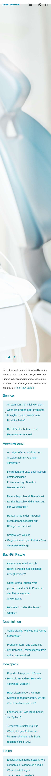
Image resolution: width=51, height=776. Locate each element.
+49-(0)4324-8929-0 (24, 388)
